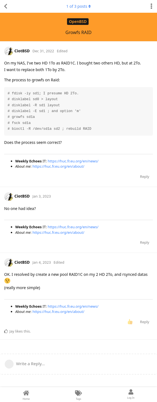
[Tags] (78, 394)
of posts (78, 6)
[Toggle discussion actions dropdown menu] (151, 6)
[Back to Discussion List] (5, 6)
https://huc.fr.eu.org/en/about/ (58, 166)
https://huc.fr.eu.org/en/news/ (73, 161)
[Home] (26, 394)
